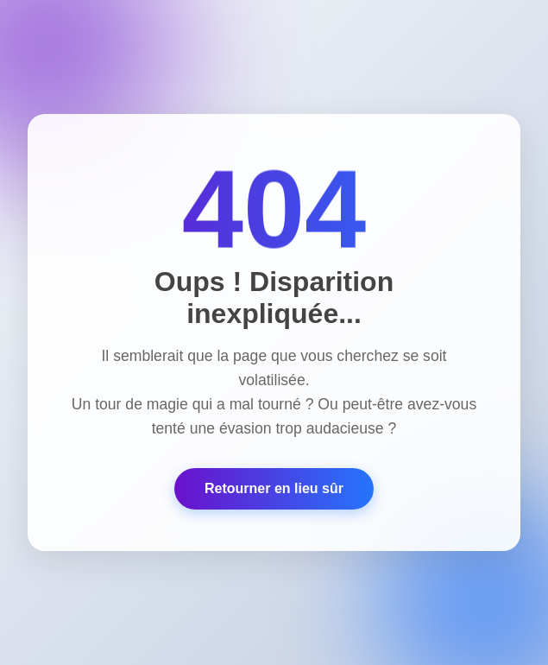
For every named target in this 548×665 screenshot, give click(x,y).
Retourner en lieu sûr (274, 488)
